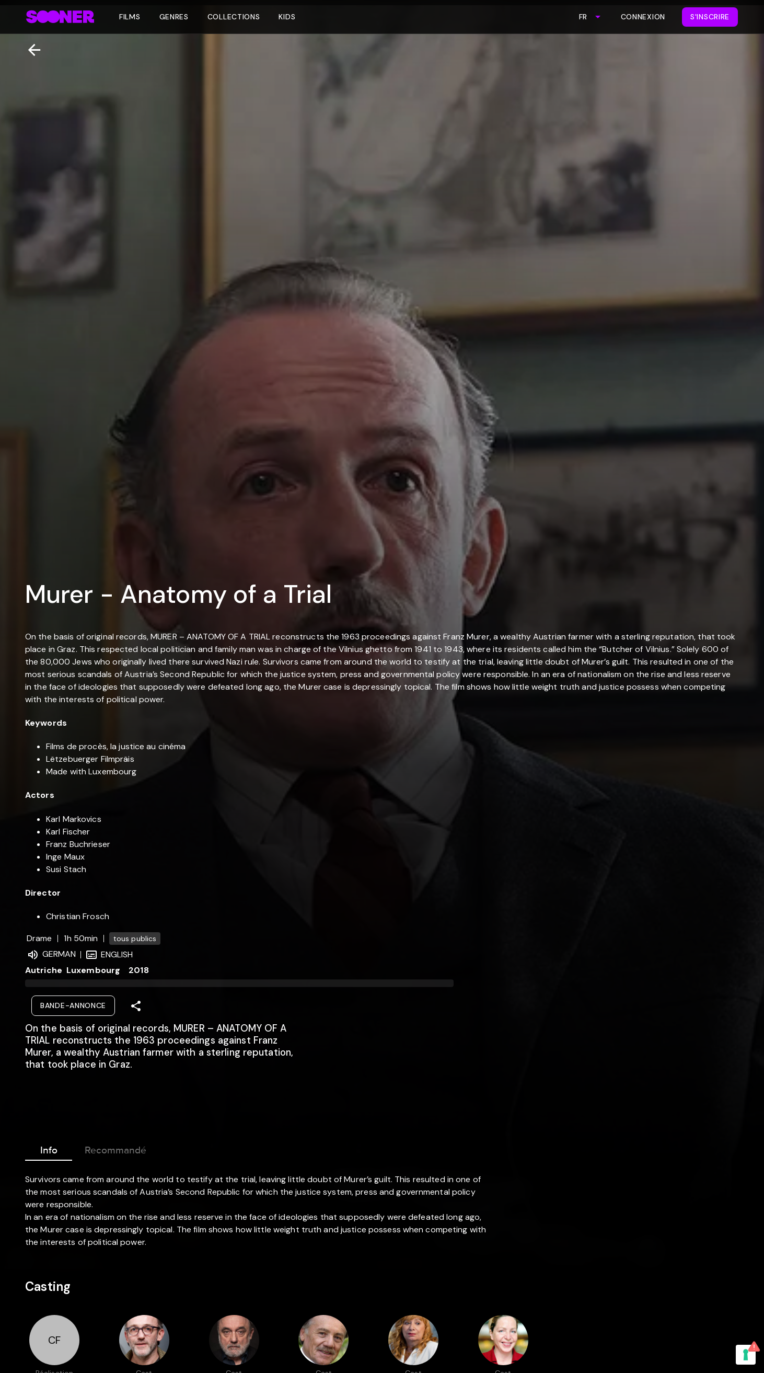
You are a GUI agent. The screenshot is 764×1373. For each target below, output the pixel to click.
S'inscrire (710, 16)
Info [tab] (48, 1148)
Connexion (643, 16)
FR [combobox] (583, 16)
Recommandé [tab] (115, 1148)
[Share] (135, 1006)
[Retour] (30, 50)
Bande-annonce (73, 1005)
